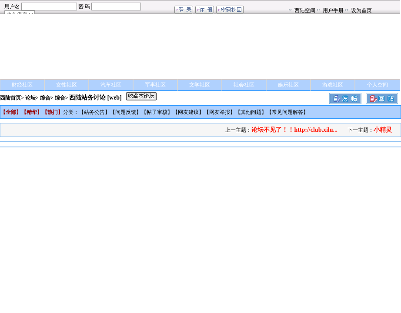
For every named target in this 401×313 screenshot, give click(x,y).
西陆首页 (10, 98)
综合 (45, 98)
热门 (52, 112)
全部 (11, 112)
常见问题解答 (287, 112)
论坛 (30, 98)
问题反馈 (125, 112)
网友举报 (219, 112)
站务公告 (94, 112)
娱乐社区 (288, 85)
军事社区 (155, 85)
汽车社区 (110, 85)
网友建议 (188, 112)
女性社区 (66, 85)
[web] (114, 97)
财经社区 (22, 85)
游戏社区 (332, 85)
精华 (32, 112)
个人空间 (377, 85)
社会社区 (244, 85)
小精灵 (383, 130)
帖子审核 (157, 112)
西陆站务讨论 (87, 97)
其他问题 (251, 112)
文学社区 (199, 85)
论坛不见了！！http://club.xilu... (294, 130)
